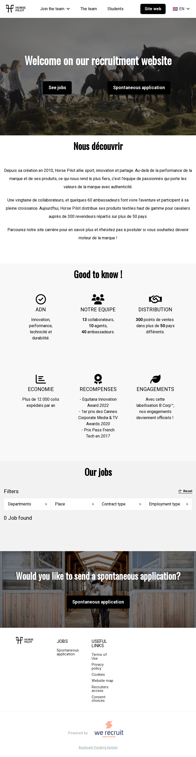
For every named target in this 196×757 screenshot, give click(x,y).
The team (88, 8)
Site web (153, 8)
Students (115, 8)
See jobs (57, 87)
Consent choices (98, 699)
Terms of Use (99, 656)
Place (74, 504)
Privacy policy (98, 666)
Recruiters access (100, 689)
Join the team (55, 8)
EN (181, 8)
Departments (27, 504)
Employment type (168, 504)
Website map (102, 681)
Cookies (98, 674)
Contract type (121, 504)
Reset (185, 491)
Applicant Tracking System (98, 747)
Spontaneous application (139, 87)
